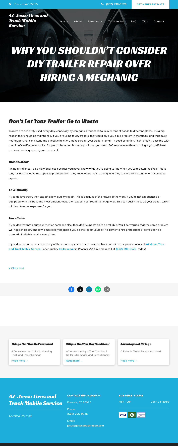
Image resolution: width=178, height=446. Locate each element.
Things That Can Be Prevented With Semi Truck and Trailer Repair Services (32, 344)
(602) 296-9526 (116, 4)
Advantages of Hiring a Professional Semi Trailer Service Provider (138, 344)
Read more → (19, 360)
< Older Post (16, 268)
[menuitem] (64, 21)
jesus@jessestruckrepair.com (85, 425)
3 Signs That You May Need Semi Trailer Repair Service (87, 344)
